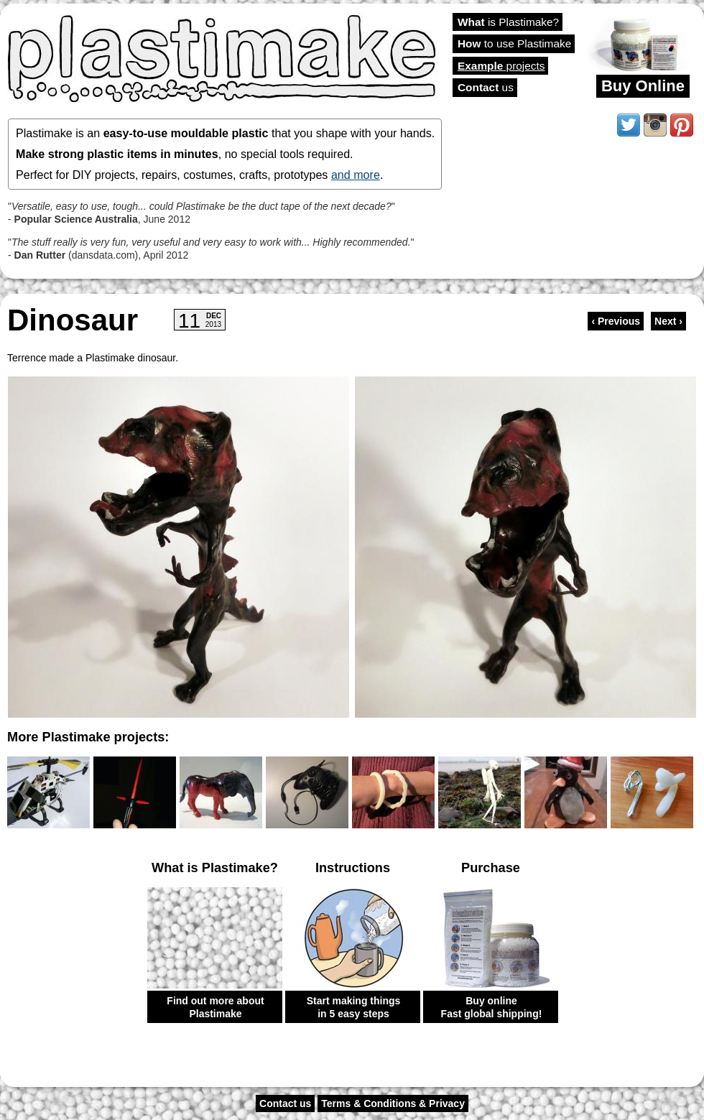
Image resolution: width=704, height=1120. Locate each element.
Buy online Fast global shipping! (491, 1007)
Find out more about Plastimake (215, 1007)
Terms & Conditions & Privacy (393, 1103)
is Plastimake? (508, 22)
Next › (668, 321)
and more (355, 174)
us (486, 87)
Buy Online (643, 86)
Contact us (285, 1103)
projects (501, 66)
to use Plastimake (514, 43)
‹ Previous (615, 321)
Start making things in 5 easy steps (354, 1007)
